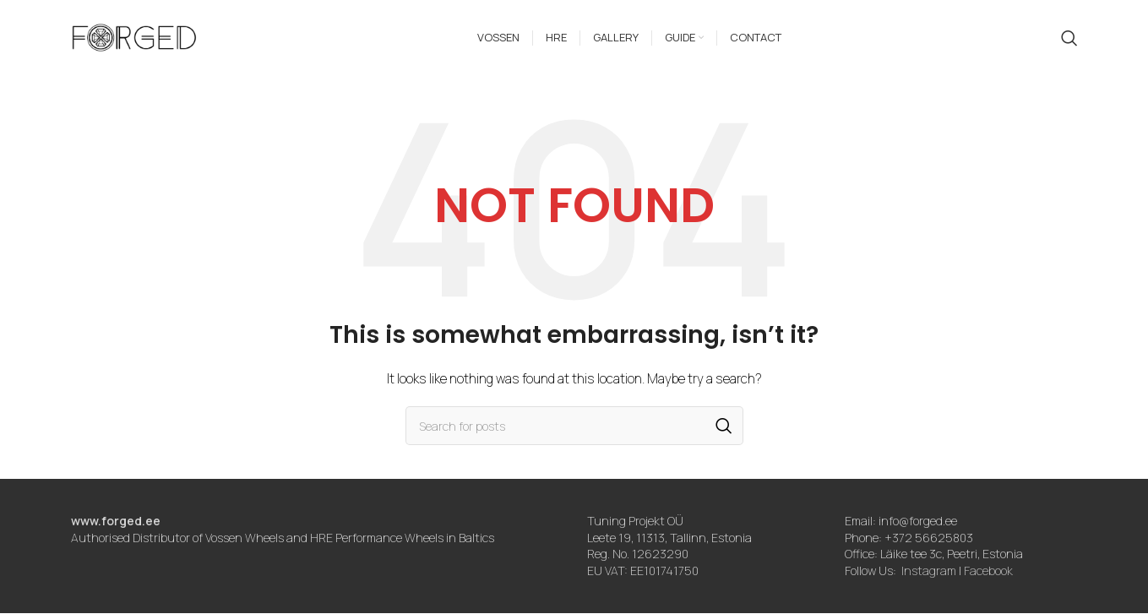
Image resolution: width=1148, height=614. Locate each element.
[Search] (1069, 38)
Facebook (988, 571)
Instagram (928, 571)
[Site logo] (134, 37)
